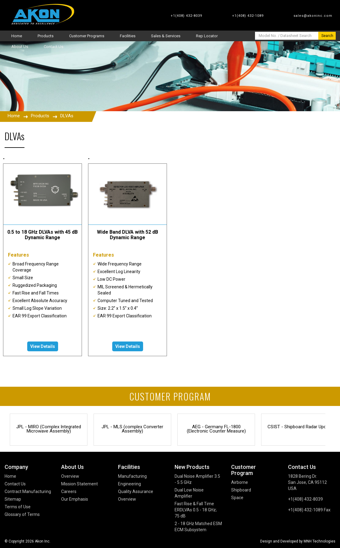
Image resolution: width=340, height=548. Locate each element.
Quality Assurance (135, 491)
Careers (68, 491)
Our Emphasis (74, 499)
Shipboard (241, 490)
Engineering (129, 483)
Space (237, 497)
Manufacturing (132, 476)
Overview (70, 476)
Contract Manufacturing (28, 491)
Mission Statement (79, 483)
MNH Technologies (319, 541)
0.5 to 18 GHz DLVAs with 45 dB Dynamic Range (42, 234)
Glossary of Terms (22, 514)
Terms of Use (18, 506)
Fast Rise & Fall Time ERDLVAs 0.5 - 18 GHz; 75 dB (196, 509)
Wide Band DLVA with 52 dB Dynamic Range (127, 234)
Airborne (239, 482)
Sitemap (13, 499)
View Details (42, 346)
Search (327, 36)
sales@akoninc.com (313, 16)
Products (40, 116)
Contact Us (15, 483)
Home (14, 116)
